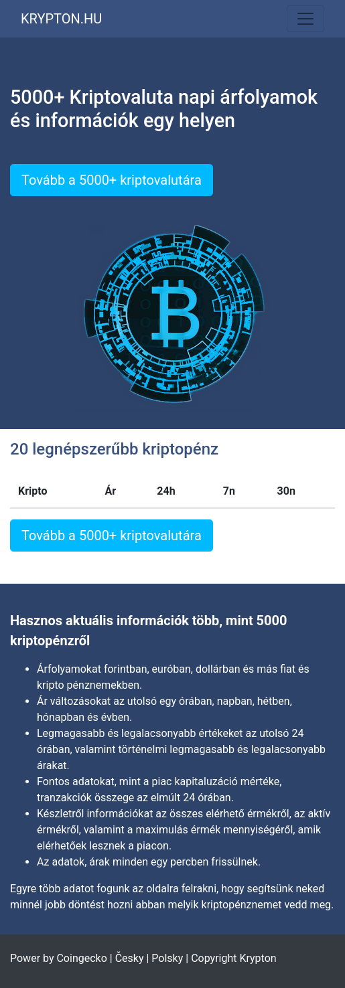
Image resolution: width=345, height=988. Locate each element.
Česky (129, 958)
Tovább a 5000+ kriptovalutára (111, 180)
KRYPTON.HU (61, 19)
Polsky (167, 958)
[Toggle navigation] (305, 18)
